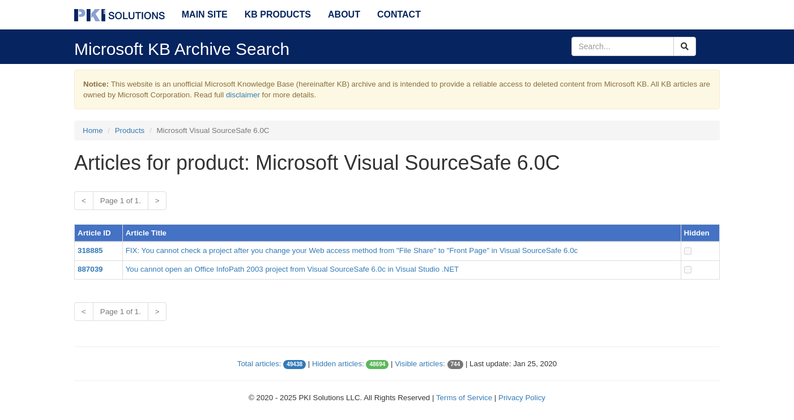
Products (130, 130)
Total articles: (259, 363)
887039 (90, 269)
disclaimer (243, 95)
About (344, 14)
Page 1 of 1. (120, 200)
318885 (90, 250)
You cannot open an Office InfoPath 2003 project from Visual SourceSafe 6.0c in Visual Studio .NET (292, 269)
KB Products (278, 14)
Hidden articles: (338, 363)
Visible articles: (420, 363)
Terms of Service (464, 397)
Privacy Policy (521, 397)
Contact (399, 14)
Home (93, 130)
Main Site (205, 14)
